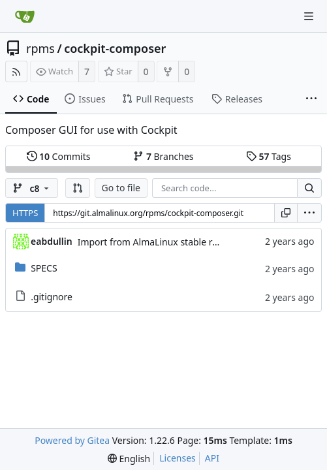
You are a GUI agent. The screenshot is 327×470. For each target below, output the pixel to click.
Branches (163, 156)
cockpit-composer (115, 48)
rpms (40, 48)
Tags (268, 156)
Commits (59, 156)
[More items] (311, 99)
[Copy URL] (286, 213)
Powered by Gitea (72, 440)
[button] (77, 188)
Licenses (177, 458)
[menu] (309, 213)
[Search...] (309, 188)
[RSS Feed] (16, 71)
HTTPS (25, 213)
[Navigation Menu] (308, 16)
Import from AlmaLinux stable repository (165, 242)
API (212, 458)
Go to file (121, 187)
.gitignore (51, 296)
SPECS (44, 268)
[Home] (25, 16)
